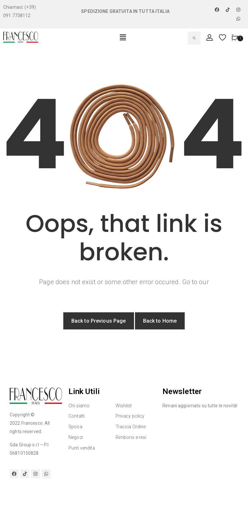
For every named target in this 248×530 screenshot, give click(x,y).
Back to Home (160, 321)
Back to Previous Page (98, 321)
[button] (123, 38)
